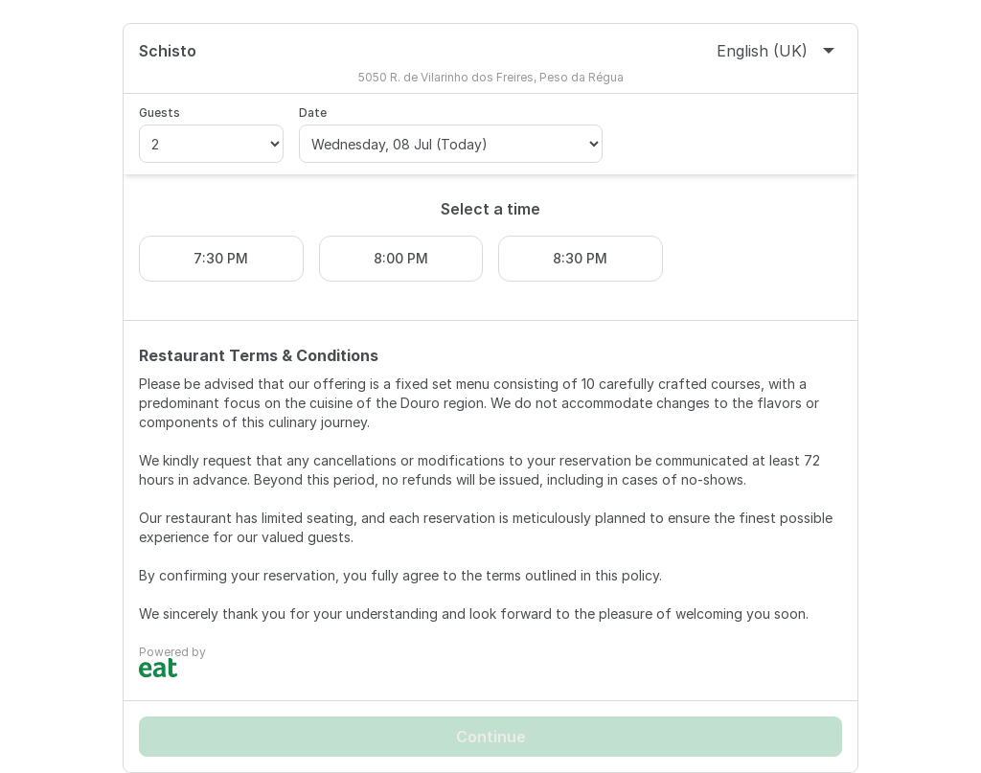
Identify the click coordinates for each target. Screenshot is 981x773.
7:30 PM (221, 258)
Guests (159, 112)
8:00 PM (401, 258)
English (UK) (775, 50)
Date (313, 112)
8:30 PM (580, 258)
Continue (491, 736)
